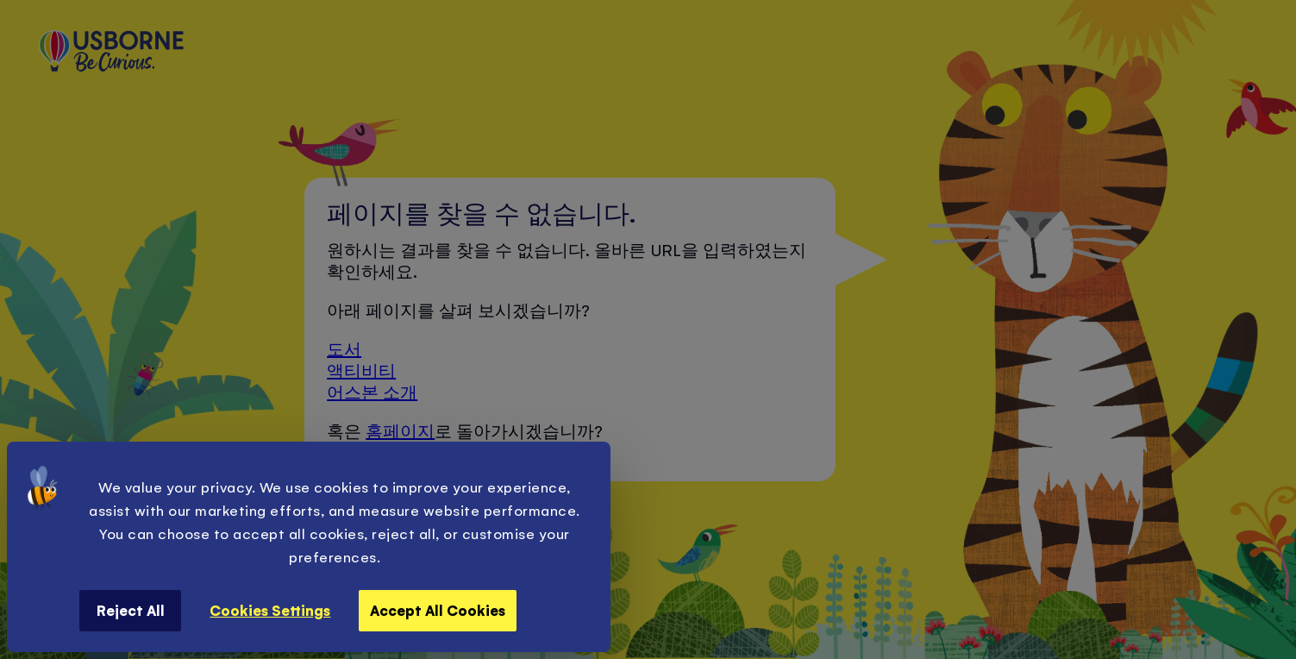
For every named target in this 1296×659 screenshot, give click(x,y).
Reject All (131, 609)
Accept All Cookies (437, 609)
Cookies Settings (270, 609)
